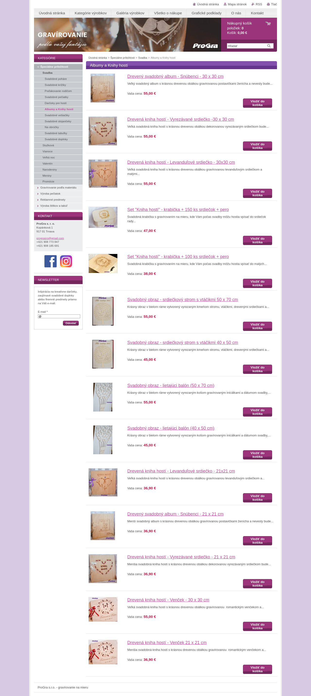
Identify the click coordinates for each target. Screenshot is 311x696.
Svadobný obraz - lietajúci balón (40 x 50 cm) (170, 428)
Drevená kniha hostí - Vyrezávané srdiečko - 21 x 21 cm (181, 557)
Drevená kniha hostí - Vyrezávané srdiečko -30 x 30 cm (180, 119)
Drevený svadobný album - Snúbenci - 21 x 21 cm (175, 514)
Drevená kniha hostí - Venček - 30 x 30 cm (168, 600)
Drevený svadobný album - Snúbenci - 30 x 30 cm (175, 76)
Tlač (274, 4)
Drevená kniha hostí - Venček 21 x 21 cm (167, 642)
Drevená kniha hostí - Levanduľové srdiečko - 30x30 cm (181, 162)
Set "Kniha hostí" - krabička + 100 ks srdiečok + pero (178, 256)
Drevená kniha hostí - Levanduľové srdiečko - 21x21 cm (181, 471)
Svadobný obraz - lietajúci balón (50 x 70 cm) (170, 385)
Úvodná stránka (208, 4)
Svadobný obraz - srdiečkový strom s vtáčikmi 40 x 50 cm (182, 342)
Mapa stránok (237, 4)
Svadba (142, 57)
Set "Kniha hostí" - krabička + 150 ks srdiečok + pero (178, 209)
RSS (259, 4)
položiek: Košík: (239, 28)
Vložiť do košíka (257, 103)
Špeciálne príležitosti (123, 57)
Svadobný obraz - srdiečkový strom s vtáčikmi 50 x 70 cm (182, 299)
